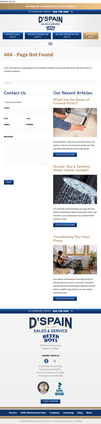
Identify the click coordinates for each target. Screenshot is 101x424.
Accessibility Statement (63, 421)
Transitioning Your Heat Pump (71, 239)
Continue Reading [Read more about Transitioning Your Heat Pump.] (65, 299)
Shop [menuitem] (80, 412)
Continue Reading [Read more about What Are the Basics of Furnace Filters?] (65, 155)
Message (9, 136)
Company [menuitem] (54, 412)
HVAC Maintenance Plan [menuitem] (33, 412)
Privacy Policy (46, 421)
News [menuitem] (89, 412)
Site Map (78, 421)
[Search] (50, 83)
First (6, 118)
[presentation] (24, 171)
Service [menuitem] (13, 412)
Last (28, 118)
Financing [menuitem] (68, 412)
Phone (29, 124)
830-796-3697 (61, 12)
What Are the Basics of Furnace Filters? (71, 101)
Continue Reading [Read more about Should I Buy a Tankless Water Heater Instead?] (65, 225)
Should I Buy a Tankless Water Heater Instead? (71, 168)
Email (7, 124)
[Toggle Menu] (50, 43)
